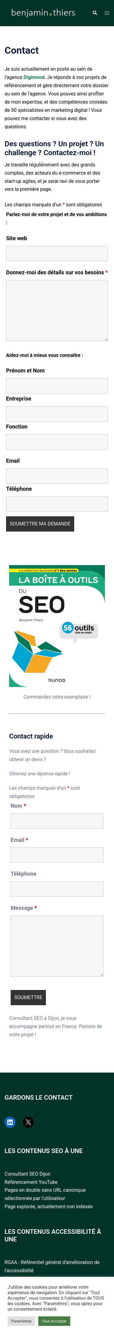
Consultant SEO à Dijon (34, 1018)
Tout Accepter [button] (54, 1321)
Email (13, 461)
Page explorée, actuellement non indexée (49, 1206)
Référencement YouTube (31, 1182)
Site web (16, 238)
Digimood (34, 77)
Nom (18, 806)
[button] (94, 13)
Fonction (16, 427)
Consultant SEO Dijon (27, 1174)
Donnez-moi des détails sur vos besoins (57, 272)
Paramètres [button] (21, 1321)
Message (24, 908)
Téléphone (19, 489)
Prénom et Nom (25, 371)
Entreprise (18, 399)
